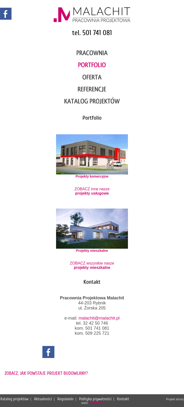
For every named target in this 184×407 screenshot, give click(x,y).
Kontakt (123, 399)
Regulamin (66, 399)
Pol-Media (96, 403)
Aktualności (43, 399)
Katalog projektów (14, 399)
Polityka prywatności (95, 399)
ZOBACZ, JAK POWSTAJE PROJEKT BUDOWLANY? (46, 373)
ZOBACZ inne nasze (92, 191)
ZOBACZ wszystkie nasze (92, 265)
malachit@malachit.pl (99, 318)
